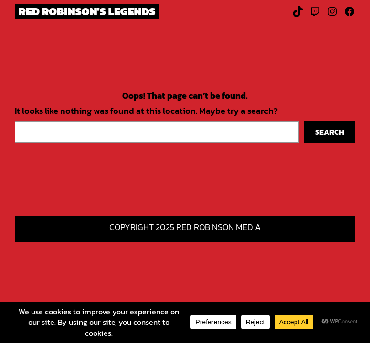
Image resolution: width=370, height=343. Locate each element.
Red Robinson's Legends (87, 11)
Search (329, 132)
